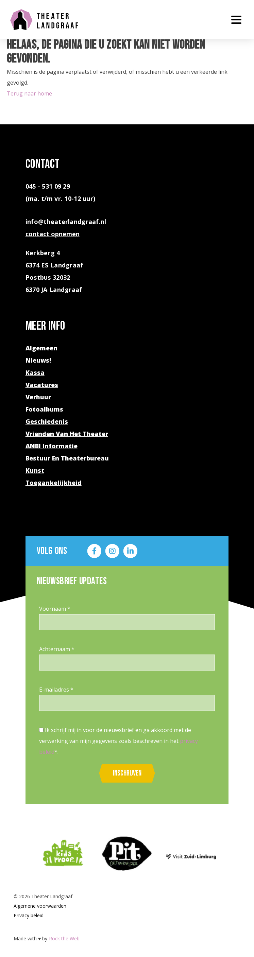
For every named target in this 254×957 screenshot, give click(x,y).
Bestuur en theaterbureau (67, 458)
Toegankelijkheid (54, 482)
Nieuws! (38, 360)
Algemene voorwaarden (40, 906)
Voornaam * (54, 608)
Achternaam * (56, 649)
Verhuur (38, 397)
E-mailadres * (56, 689)
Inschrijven (127, 773)
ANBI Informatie (52, 446)
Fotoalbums (44, 409)
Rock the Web (64, 938)
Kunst (35, 470)
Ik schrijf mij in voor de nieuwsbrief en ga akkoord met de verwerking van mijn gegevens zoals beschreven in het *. (118, 740)
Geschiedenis (47, 421)
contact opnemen (53, 234)
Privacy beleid (29, 915)
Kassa (35, 372)
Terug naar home (29, 93)
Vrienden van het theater (67, 434)
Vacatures (42, 385)
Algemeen (41, 348)
